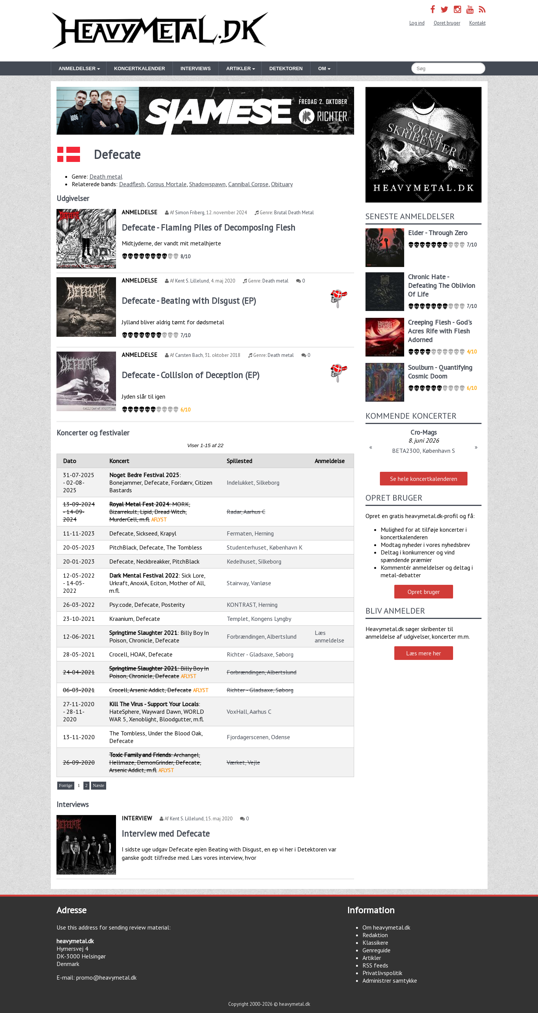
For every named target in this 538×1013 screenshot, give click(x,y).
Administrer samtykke (389, 980)
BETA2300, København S (423, 450)
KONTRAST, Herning (252, 604)
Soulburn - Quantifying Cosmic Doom (440, 371)
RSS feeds (375, 965)
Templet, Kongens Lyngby (259, 618)
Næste (98, 785)
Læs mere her (423, 653)
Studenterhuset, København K (265, 547)
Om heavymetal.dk (386, 927)
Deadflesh (131, 184)
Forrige (65, 785)
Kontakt (477, 23)
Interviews (195, 68)
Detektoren (286, 68)
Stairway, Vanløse (249, 583)
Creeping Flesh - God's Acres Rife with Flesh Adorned (440, 331)
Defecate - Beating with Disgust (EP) (189, 300)
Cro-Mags (424, 432)
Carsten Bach (189, 355)
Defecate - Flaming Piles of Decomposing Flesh (208, 227)
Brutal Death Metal (294, 212)
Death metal (105, 176)
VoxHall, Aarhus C (249, 711)
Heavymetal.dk (160, 31)
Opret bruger (447, 23)
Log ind (417, 23)
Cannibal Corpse (248, 184)
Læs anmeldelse (329, 636)
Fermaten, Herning (250, 533)
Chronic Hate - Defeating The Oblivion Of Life (441, 285)
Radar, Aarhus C (246, 511)
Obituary (282, 184)
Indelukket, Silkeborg (253, 482)
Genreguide (376, 950)
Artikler (371, 957)
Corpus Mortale (167, 184)
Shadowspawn (207, 184)
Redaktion (375, 935)
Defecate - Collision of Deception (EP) (190, 374)
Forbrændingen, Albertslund (261, 636)
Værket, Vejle (243, 762)
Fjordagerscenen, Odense (258, 737)
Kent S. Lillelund (192, 281)
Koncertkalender (139, 68)
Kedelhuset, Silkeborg (254, 561)
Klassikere (375, 942)
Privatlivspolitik (382, 973)
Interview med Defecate (166, 833)
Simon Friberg (189, 212)
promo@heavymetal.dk (106, 977)
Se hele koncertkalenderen (423, 478)
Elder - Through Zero (437, 232)
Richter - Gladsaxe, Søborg (260, 654)
